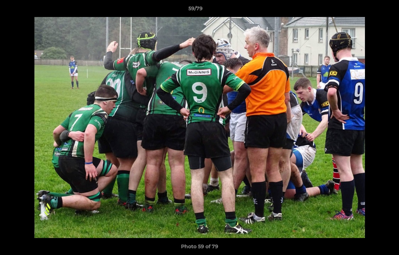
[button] (369, 10)
